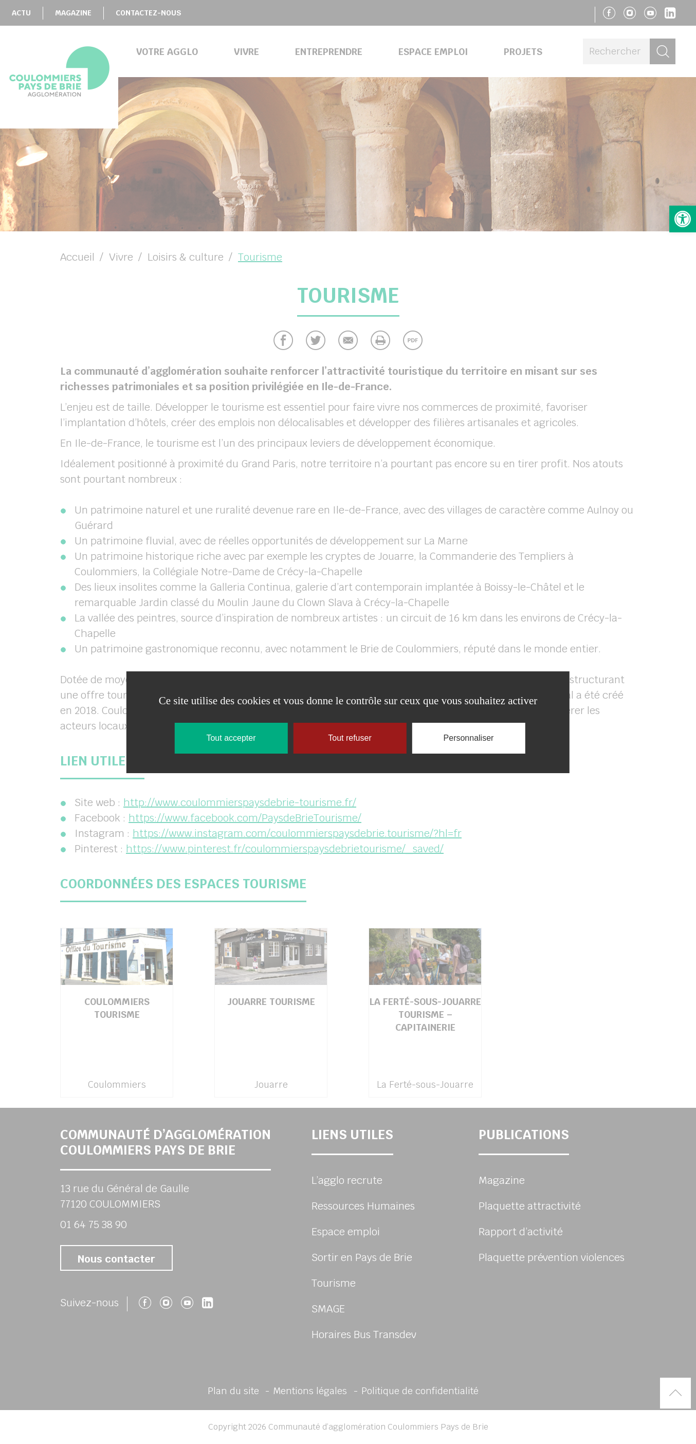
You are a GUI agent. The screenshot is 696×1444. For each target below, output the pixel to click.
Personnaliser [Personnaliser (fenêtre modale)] (469, 738)
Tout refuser (349, 738)
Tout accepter (230, 738)
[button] (682, 219)
